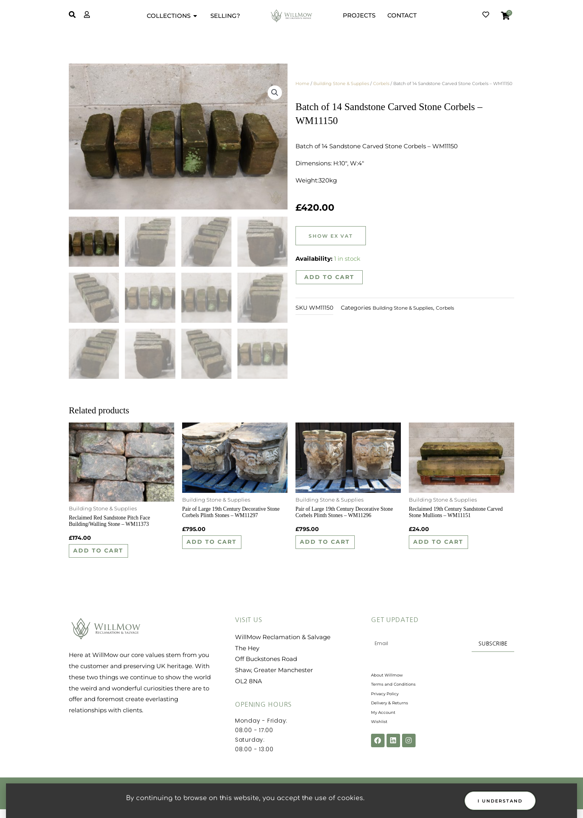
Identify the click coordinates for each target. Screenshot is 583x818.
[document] (291, 409)
